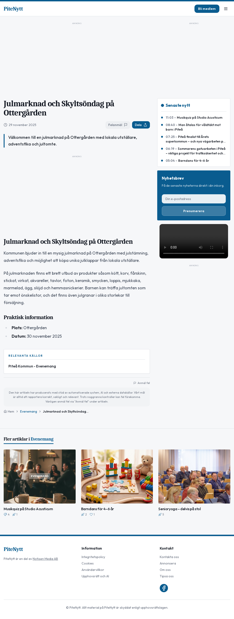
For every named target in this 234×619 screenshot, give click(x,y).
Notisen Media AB (45, 559)
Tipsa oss (167, 576)
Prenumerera (193, 211)
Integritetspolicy (93, 557)
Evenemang (28, 411)
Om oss (165, 570)
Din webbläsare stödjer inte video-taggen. (194, 241)
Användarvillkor (93, 570)
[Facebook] (164, 588)
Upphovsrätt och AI (95, 576)
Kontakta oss (169, 557)
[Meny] (225, 8)
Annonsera (168, 563)
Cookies (88, 563)
